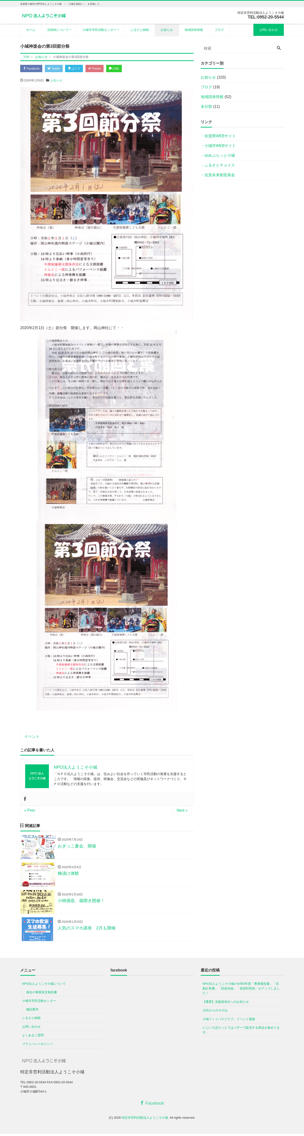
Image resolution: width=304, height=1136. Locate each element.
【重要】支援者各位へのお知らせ (226, 1004)
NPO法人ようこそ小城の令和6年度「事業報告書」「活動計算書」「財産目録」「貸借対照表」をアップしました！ (241, 990)
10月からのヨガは (215, 1012)
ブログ (219, 30)
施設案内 (32, 1011)
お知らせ (167, 30)
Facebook (32, 69)
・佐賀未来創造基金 (218, 175)
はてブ (78, 69)
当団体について (58, 30)
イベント (31, 737)
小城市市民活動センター (99, 30)
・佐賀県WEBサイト (218, 136)
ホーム (30, 30)
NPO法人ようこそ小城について (44, 986)
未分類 (206, 106)
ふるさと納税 (139, 30)
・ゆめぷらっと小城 (218, 155)
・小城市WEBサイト (218, 146)
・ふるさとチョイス (218, 165)
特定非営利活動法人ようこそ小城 (145, 1120)
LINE (120, 69)
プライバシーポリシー (37, 1046)
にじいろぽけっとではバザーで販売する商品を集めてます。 (241, 1032)
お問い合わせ (268, 30)
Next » (182, 811)
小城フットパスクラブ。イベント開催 (229, 1021)
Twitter (56, 69)
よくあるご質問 (33, 1037)
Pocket (100, 69)
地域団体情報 (194, 30)
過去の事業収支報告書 (41, 994)
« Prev (29, 811)
